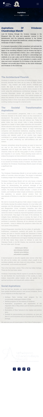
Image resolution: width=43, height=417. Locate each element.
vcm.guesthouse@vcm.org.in (22, 414)
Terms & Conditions (31, 332)
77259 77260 (18, 389)
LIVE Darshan (33, 329)
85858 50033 (26, 389)
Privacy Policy (14, 332)
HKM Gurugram (17, 329)
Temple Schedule (5, 332)
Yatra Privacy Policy (13, 335)
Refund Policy (22, 332)
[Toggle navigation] (37, 4)
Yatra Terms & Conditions (25, 335)
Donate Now (25, 329)
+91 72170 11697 (22, 410)
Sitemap (35, 335)
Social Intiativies (8, 329)
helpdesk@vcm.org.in (22, 393)
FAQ (38, 329)
